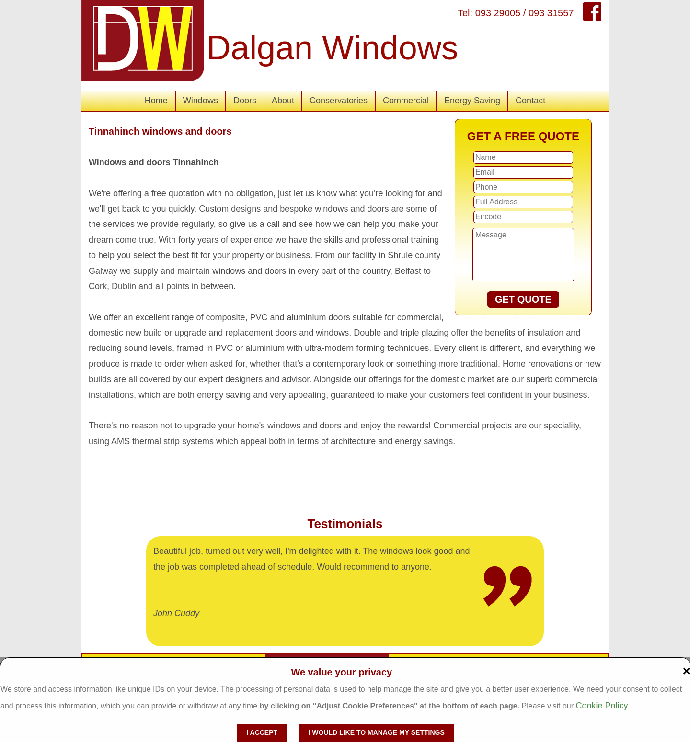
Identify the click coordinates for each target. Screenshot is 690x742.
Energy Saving (472, 100)
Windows (200, 100)
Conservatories (339, 100)
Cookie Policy (601, 705)
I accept (261, 732)
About (283, 100)
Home (156, 100)
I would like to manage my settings (377, 732)
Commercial (406, 100)
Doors (244, 100)
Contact (530, 100)
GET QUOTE (523, 299)
